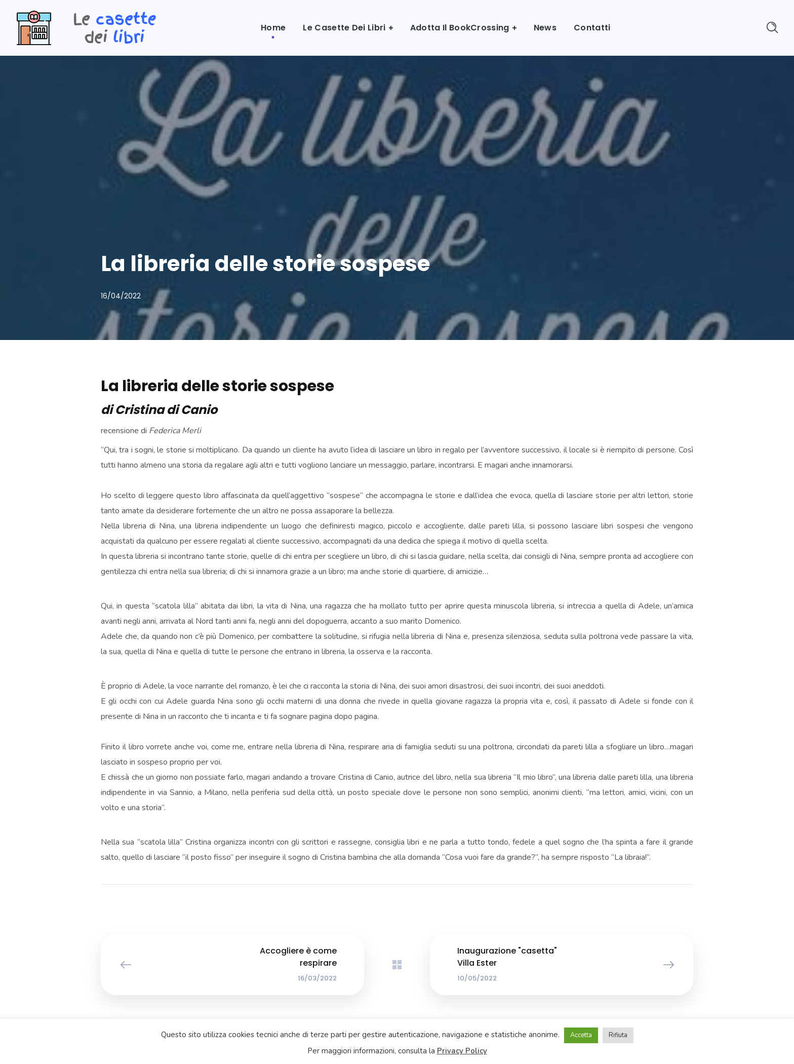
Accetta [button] (581, 1035)
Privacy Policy (462, 1051)
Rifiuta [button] (618, 1035)
